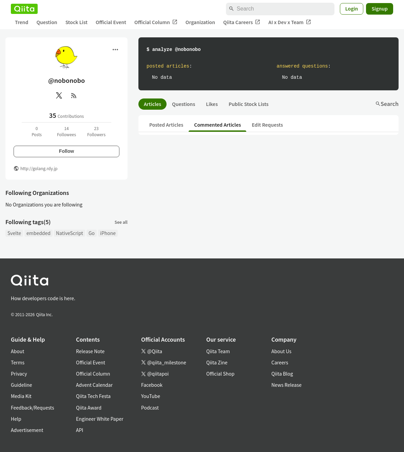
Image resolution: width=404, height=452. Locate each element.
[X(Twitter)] (59, 95)
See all (121, 222)
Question (46, 22)
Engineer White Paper (99, 418)
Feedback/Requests (32, 407)
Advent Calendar (94, 384)
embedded (38, 233)
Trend (21, 22)
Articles (152, 104)
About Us (281, 351)
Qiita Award (88, 407)
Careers (279, 362)
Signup (379, 8)
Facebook (151, 384)
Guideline (21, 384)
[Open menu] (115, 49)
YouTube (150, 396)
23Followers (96, 131)
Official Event (111, 22)
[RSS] (73, 95)
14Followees (66, 131)
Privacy (19, 373)
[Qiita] (24, 9)
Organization (200, 22)
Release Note (90, 351)
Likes (212, 104)
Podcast (150, 407)
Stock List (76, 22)
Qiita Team (218, 351)
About (17, 351)
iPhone (108, 233)
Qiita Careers (241, 22)
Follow (66, 151)
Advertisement (27, 430)
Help (16, 418)
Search (387, 104)
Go (92, 233)
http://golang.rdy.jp (39, 168)
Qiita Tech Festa (93, 396)
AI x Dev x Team (289, 22)
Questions (183, 104)
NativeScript (69, 233)
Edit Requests (267, 124)
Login (351, 8)
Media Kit (21, 396)
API (79, 430)
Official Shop (220, 373)
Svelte (14, 233)
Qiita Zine (217, 362)
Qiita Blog (282, 373)
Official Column (155, 22)
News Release (286, 384)
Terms (17, 362)
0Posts (37, 131)
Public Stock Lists (249, 104)
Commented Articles (217, 124)
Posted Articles (166, 124)
